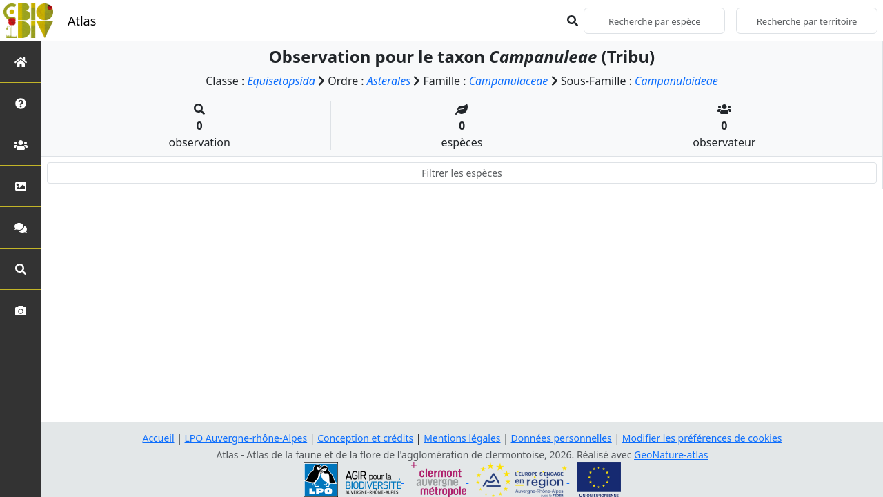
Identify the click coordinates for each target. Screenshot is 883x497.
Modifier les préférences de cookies (702, 438)
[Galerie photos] (20, 310)
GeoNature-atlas (671, 454)
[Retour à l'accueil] (20, 61)
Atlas (82, 20)
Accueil (158, 438)
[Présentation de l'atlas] (20, 103)
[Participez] (20, 227)
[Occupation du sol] (20, 186)
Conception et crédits (365, 438)
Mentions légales (462, 438)
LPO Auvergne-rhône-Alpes (245, 438)
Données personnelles (562, 438)
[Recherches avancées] (20, 268)
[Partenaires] (20, 144)
